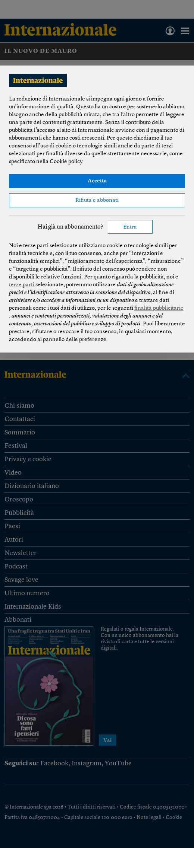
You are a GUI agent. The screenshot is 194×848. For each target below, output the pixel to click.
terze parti (22, 285)
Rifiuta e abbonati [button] (97, 200)
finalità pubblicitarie (159, 308)
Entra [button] (130, 227)
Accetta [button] (97, 181)
